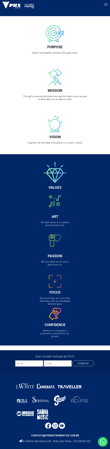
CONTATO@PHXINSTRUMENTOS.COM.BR (55, 435)
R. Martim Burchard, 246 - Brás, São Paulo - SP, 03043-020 (55, 441)
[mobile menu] (105, 4)
